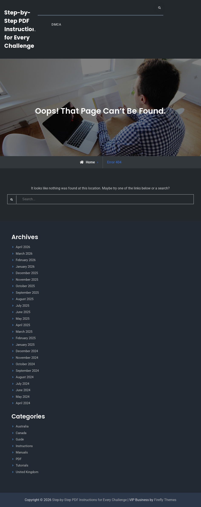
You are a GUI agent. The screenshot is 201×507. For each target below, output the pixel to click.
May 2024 (22, 397)
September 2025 (27, 293)
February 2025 (26, 338)
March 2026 (24, 254)
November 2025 (27, 280)
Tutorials (22, 465)
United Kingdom (27, 472)
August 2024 (24, 377)
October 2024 (25, 364)
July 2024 (22, 384)
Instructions (24, 446)
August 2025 (24, 299)
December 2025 (27, 273)
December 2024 (27, 351)
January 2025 (25, 345)
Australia (22, 426)
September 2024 (27, 371)
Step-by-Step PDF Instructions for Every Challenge (21, 29)
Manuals (22, 452)
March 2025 (24, 332)
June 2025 (23, 312)
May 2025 (22, 319)
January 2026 (25, 267)
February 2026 (26, 260)
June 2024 (23, 390)
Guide (20, 439)
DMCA (56, 24)
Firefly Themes (165, 500)
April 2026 (23, 247)
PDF (19, 459)
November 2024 (27, 358)
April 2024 (23, 403)
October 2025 (25, 286)
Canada (21, 433)
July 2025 (22, 306)
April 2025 (23, 325)
